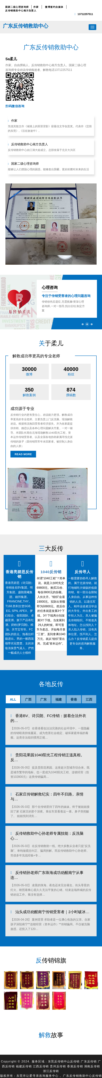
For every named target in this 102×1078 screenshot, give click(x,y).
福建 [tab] (58, 699)
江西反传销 (41, 1043)
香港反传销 (75, 1043)
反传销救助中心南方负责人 (20, 10)
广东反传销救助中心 (25, 26)
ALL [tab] (13, 699)
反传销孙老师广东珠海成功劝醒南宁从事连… (51, 855)
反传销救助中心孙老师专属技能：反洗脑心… (51, 821)
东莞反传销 (55, 1039)
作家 (36, 6)
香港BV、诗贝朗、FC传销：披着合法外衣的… (46, 717)
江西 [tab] (89, 699)
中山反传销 (72, 1039)
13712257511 (85, 14)
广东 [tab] (43, 699)
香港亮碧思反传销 (19, 574)
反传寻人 (82, 571)
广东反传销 (89, 1039)
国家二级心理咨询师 (17, 6)
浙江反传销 (51, 1048)
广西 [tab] (28, 699)
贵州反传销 (58, 1043)
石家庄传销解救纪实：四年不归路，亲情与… (51, 787)
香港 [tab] (73, 699)
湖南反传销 (93, 1043)
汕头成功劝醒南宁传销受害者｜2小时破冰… (50, 889)
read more (23, 454)
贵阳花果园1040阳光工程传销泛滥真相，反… (51, 753)
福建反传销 (23, 1043)
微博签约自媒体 (54, 6)
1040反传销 (51, 571)
